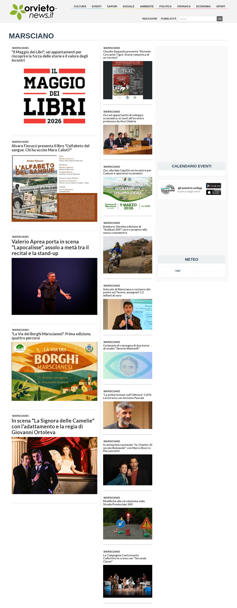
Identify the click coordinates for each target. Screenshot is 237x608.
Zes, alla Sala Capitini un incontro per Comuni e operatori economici (127, 172)
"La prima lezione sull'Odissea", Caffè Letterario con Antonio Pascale (127, 396)
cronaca (184, 6)
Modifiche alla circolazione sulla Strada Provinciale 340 (124, 502)
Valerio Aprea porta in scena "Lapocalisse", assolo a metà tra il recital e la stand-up (50, 247)
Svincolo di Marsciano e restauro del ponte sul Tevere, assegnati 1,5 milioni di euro (126, 292)
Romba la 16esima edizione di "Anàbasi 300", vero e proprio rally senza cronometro (125, 229)
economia (203, 6)
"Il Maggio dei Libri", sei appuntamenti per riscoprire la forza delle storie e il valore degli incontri (50, 56)
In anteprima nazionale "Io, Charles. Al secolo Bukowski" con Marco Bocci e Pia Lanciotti (127, 448)
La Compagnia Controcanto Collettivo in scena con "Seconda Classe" (124, 558)
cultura (80, 6)
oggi (178, 270)
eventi (96, 6)
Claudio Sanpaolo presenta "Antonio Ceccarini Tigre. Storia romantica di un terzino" (127, 54)
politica (165, 6)
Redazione (149, 18)
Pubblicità (168, 18)
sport (220, 6)
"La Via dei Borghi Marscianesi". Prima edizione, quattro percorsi (51, 336)
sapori (112, 6)
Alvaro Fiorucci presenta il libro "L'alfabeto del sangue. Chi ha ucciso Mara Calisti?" (50, 147)
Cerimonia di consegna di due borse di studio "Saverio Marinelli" (126, 347)
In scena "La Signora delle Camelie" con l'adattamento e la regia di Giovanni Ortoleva (53, 426)
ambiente (147, 6)
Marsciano (20, 47)
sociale (128, 6)
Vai (220, 18)
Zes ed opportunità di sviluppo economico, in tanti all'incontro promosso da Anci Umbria (123, 118)
